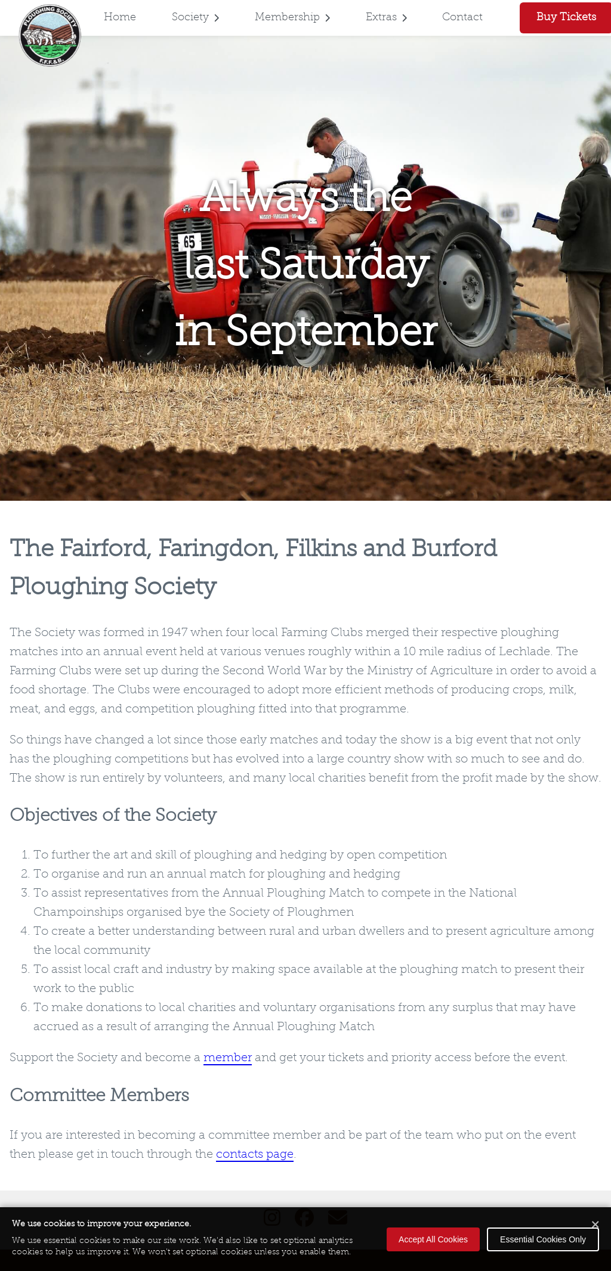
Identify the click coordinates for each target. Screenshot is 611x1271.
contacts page (255, 1155)
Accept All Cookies (433, 1239)
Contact (462, 18)
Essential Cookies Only (543, 1239)
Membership (292, 18)
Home (120, 18)
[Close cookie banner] (595, 1225)
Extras (386, 18)
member (227, 1058)
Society (195, 18)
